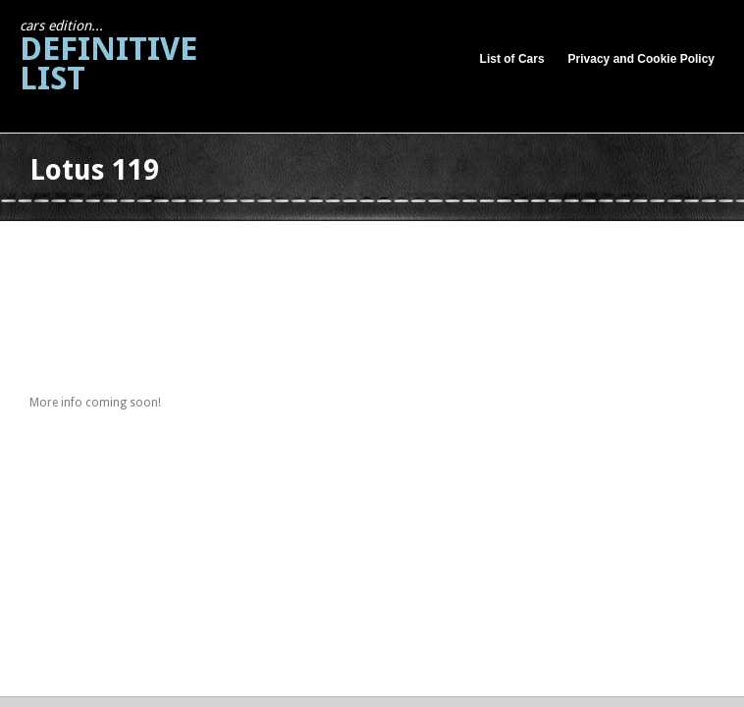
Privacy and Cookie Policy (641, 59)
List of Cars (512, 59)
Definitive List (108, 57)
